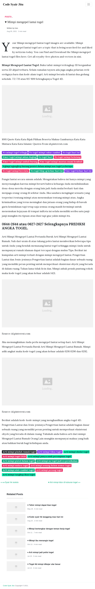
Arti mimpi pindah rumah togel (19, 451)
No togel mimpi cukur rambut (44, 152)
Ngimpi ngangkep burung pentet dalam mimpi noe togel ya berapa (38, 166)
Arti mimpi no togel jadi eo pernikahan (57, 461)
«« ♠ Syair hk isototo (10, 482)
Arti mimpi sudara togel (15, 465)
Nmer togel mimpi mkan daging (19, 157)
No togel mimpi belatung (68, 157)
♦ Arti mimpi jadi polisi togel (40, 552)
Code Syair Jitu (8, 586)
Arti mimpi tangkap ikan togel (19, 474)
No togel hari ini (71, 152)
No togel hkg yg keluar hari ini (47, 171)
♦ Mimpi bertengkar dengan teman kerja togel (48, 529)
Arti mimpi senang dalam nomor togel (50, 465)
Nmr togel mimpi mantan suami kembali (61, 161)
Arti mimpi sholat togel (76, 451)
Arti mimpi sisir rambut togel (18, 470)
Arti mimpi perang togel (49, 470)
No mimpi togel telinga (15, 152)
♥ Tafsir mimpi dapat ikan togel (41, 505)
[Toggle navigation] (88, 4)
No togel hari (45, 157)
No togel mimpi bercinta (15, 171)
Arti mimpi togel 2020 (14, 456)
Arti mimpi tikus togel (50, 451)
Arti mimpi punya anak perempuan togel (49, 456)
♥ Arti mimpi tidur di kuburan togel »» (64, 482)
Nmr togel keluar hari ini (78, 171)
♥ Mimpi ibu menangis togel (40, 541)
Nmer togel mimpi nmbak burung (20, 161)
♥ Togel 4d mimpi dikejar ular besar (43, 564)
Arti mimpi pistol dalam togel (18, 461)
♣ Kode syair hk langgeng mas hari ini (45, 517)
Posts (8, 17)
